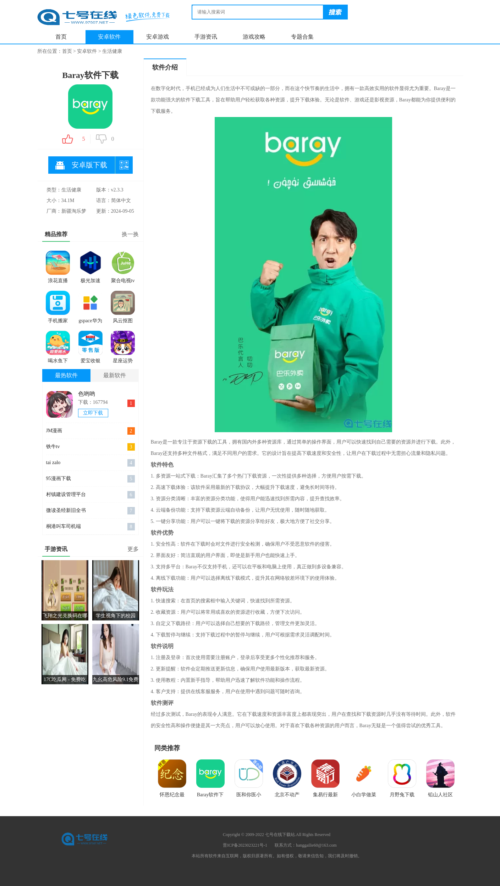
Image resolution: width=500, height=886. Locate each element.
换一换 (130, 234)
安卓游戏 (157, 37)
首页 (61, 37)
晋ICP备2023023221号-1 (245, 845)
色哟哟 (86, 394)
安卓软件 (109, 37)
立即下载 (93, 413)
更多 (133, 549)
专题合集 (302, 37)
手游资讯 (205, 37)
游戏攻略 (254, 37)
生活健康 (112, 51)
